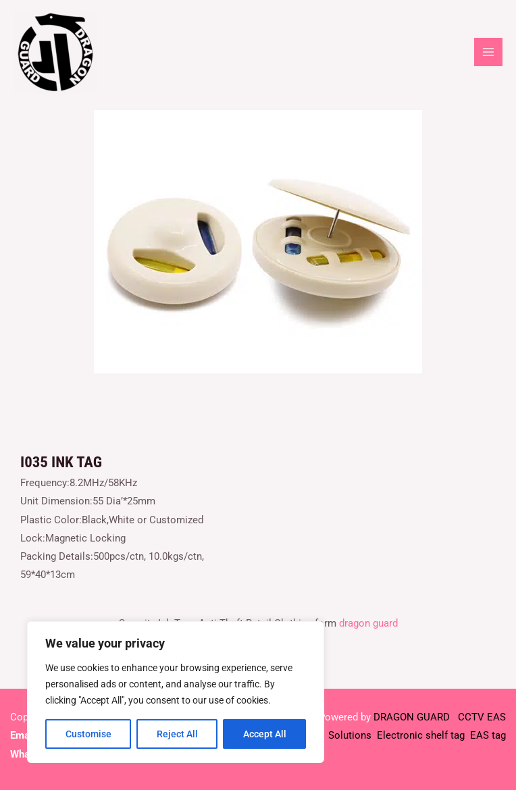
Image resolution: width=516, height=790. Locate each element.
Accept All (264, 734)
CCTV (471, 717)
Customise (88, 734)
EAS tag (486, 735)
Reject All (177, 734)
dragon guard (368, 623)
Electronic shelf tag (421, 735)
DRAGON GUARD (413, 717)
